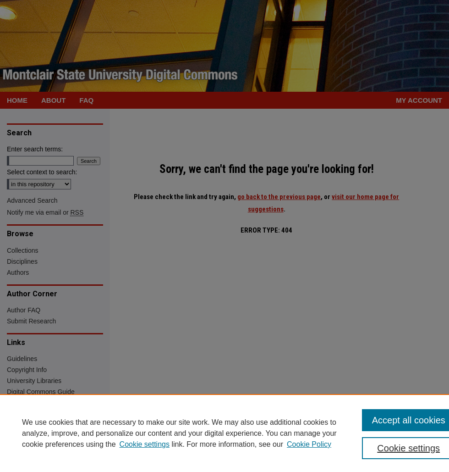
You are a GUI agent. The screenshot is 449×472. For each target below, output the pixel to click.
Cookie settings (145, 444)
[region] (224, 433)
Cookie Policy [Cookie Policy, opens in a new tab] (309, 444)
